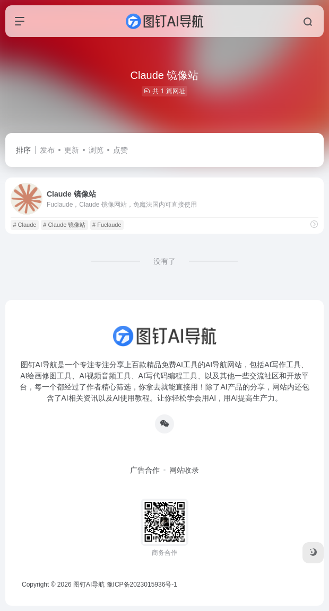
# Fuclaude (106, 225)
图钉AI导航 (89, 584)
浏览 (96, 150)
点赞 (120, 150)
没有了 (164, 261)
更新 (71, 150)
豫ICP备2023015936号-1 (142, 584)
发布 (47, 150)
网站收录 (184, 470)
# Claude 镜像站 (64, 225)
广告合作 (145, 470)
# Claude (24, 225)
